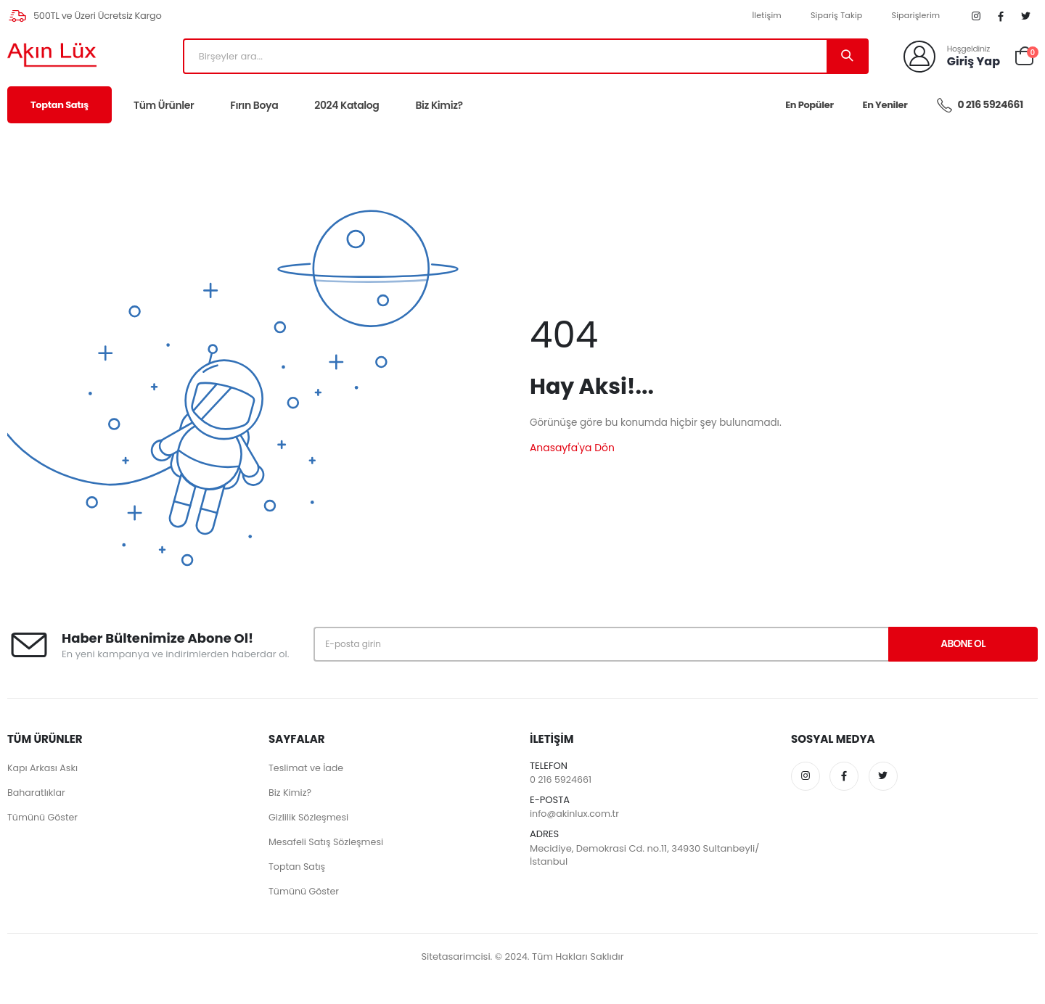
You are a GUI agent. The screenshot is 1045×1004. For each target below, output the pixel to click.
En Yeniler (885, 105)
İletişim (764, 16)
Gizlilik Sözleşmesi (310, 818)
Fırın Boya (254, 106)
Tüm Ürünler (164, 106)
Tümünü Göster (43, 818)
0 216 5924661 (979, 106)
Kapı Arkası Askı (43, 768)
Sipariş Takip (834, 16)
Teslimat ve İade (307, 768)
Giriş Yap (973, 62)
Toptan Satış (59, 105)
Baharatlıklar (37, 793)
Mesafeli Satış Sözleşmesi (328, 842)
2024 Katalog (346, 106)
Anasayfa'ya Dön (572, 448)
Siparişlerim (914, 16)
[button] (1024, 56)
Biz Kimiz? (438, 106)
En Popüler (809, 105)
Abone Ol (952, 645)
